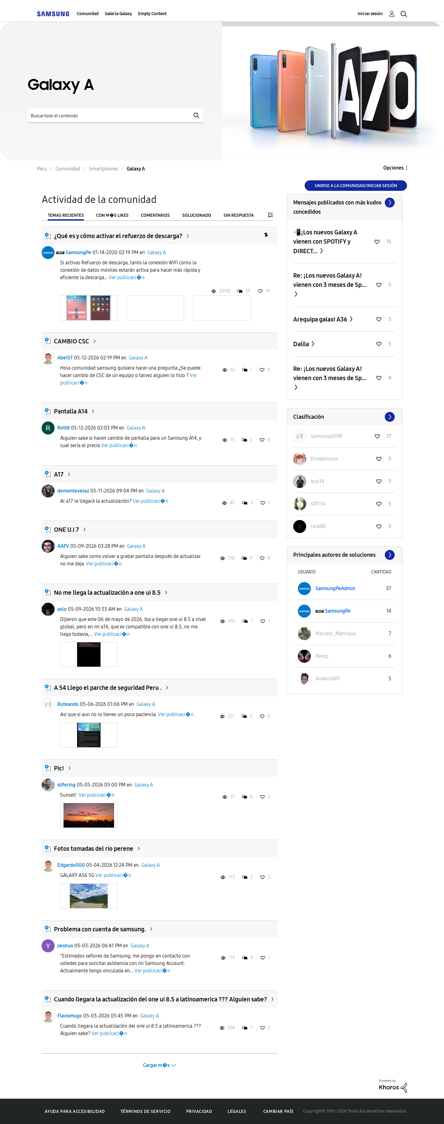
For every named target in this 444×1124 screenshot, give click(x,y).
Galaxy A (156, 252)
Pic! (59, 768)
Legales (237, 1111)
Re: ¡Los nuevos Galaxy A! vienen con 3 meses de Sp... (329, 280)
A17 (59, 474)
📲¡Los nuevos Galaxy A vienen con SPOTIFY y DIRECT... (325, 242)
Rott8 (63, 428)
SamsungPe (78, 252)
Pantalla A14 (71, 411)
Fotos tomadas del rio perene (93, 848)
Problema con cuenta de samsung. (100, 929)
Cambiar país (278, 1111)
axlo (62, 609)
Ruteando (68, 704)
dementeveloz (73, 491)
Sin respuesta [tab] (239, 215)
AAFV (63, 546)
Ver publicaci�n (127, 277)
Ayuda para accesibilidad (75, 1111)
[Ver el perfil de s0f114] (318, 504)
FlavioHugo (69, 1016)
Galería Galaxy (118, 13)
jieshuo (65, 946)
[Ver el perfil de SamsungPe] (338, 611)
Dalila (301, 344)
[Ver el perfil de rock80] (318, 526)
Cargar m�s (156, 1065)
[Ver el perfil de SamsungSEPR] (326, 436)
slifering (66, 785)
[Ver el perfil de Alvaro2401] (327, 679)
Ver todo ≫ (344, 202)
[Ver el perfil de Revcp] (321, 656)
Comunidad (88, 13)
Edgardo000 (71, 865)
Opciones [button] (393, 168)
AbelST (65, 358)
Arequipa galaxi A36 (320, 319)
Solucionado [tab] (196, 215)
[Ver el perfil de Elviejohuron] (324, 459)
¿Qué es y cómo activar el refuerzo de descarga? (118, 236)
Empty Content (152, 13)
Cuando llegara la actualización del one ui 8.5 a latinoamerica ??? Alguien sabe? (160, 999)
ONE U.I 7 (66, 529)
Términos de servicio (146, 1111)
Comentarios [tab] (155, 215)
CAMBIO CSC (71, 341)
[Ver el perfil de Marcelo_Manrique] (335, 633)
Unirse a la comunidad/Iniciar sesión (356, 185)
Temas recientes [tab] (66, 215)
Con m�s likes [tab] (112, 215)
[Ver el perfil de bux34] (317, 481)
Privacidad (199, 1111)
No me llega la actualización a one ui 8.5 (107, 592)
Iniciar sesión (370, 13)
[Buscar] (116, 115)
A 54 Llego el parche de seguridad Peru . (108, 687)
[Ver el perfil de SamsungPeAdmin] (335, 588)
